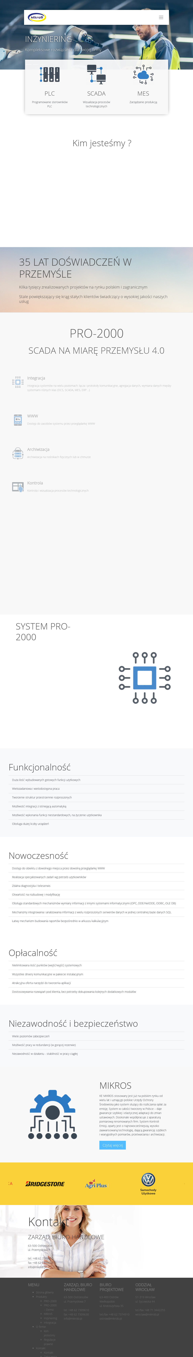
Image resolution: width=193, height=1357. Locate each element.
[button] (184, 5)
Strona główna (44, 1292)
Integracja (50, 1322)
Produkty (41, 1297)
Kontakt (41, 1348)
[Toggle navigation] (161, 17)
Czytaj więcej (113, 1145)
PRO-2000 (50, 1301)
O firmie (41, 1327)
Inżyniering (50, 1318)
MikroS (48, 1314)
